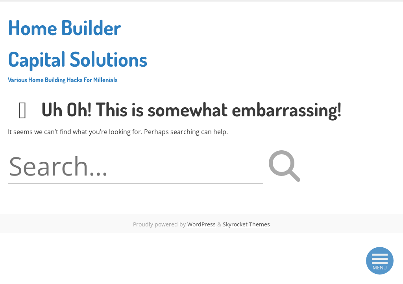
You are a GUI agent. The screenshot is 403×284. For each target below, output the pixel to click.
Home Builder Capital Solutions (83, 49)
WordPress (201, 224)
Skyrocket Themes (246, 224)
